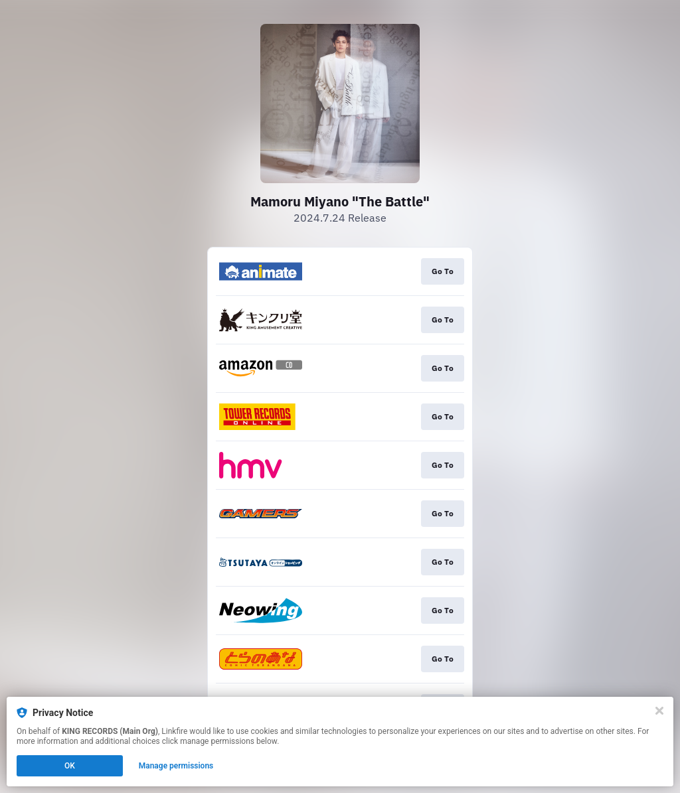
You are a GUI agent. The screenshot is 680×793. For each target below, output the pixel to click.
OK (69, 765)
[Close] (659, 710)
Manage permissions (176, 765)
